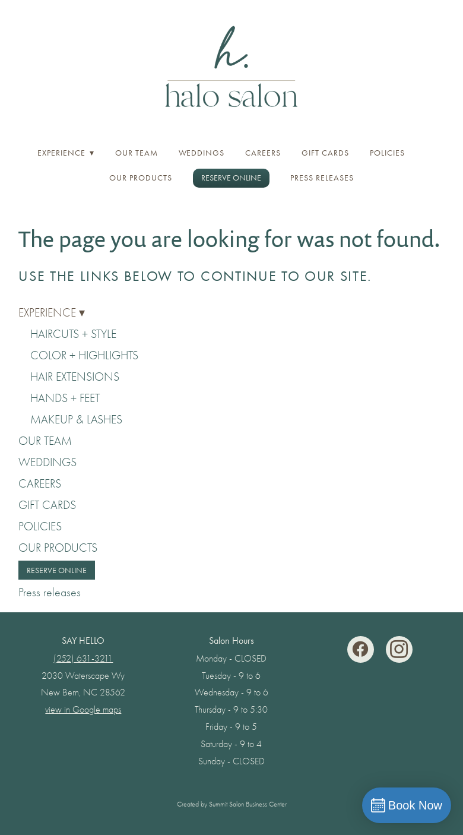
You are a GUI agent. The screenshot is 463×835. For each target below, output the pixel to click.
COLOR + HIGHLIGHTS (84, 355)
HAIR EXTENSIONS (74, 377)
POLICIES (387, 153)
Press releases (322, 178)
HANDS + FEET (65, 398)
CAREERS (263, 153)
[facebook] (360, 649)
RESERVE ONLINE (231, 178)
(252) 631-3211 (83, 658)
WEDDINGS (202, 153)
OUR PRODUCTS (140, 178)
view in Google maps (83, 709)
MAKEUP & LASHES (76, 419)
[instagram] (399, 649)
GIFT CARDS (325, 153)
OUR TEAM (136, 153)
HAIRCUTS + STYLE (73, 334)
